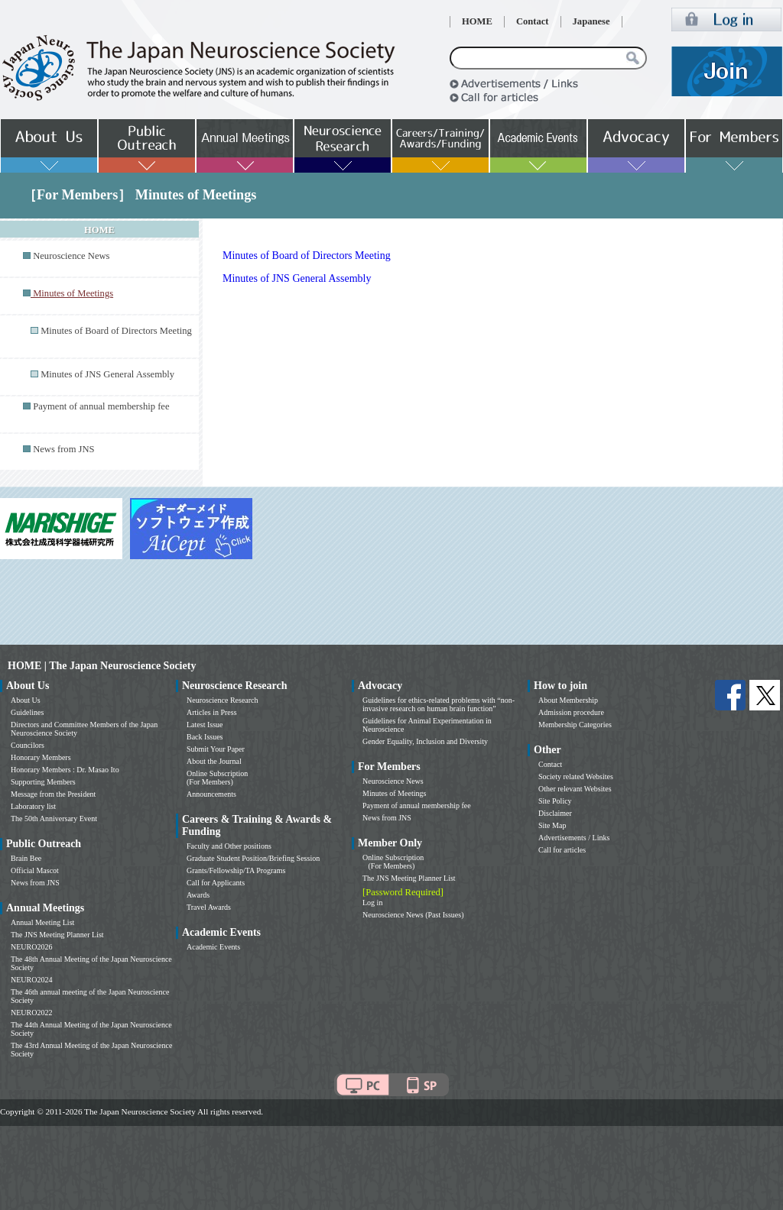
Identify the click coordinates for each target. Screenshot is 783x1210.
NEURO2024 (31, 979)
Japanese (591, 21)
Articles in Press (212, 712)
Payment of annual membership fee (101, 406)
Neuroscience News (71, 256)
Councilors (27, 745)
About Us (26, 700)
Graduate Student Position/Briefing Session (253, 858)
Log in (372, 902)
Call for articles (562, 850)
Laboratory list (33, 806)
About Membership (568, 700)
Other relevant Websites (575, 789)
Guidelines (27, 712)
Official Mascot (35, 870)
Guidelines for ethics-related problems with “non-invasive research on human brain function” (438, 704)
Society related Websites (575, 776)
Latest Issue (205, 724)
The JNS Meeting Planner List (57, 934)
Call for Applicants (216, 882)
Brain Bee (26, 858)
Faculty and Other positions (229, 846)
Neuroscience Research (222, 700)
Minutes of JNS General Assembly (107, 374)
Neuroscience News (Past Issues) (412, 915)
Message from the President (53, 794)
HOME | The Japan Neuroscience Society (102, 665)
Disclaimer (555, 813)
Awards (198, 895)
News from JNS (63, 449)
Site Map (552, 825)
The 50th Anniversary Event (54, 818)
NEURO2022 (31, 1012)
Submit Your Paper (216, 749)
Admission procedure (571, 712)
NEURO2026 (31, 947)
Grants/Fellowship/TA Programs (236, 870)
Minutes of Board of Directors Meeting (116, 330)
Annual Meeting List (42, 922)
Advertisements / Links (573, 837)
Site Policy (555, 801)
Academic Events (213, 947)
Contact (532, 21)
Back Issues (205, 737)
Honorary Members (41, 757)
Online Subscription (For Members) (217, 777)
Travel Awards (209, 907)
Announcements (211, 794)
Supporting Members (43, 782)
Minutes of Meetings (394, 793)
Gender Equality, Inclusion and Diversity (425, 741)
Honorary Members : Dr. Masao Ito (65, 769)
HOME (477, 21)
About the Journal (214, 761)
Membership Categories (575, 724)
